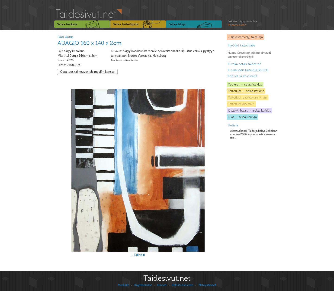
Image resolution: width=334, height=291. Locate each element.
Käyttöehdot (143, 285)
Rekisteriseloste (182, 285)
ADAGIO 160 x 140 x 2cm (89, 43)
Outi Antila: (66, 37)
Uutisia (233, 125)
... (253, 134)
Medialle (123, 285)
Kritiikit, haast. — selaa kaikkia (249, 110)
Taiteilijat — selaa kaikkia (246, 91)
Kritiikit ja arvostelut (242, 76)
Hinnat (162, 285)
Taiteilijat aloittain (241, 104)
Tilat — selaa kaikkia (242, 117)
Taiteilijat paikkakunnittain (247, 97)
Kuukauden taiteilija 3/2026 (248, 70)
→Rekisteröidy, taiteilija (245, 37)
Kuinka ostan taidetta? (244, 64)
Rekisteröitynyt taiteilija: (242, 23)
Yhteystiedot (207, 285)
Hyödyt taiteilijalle (241, 45)
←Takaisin (138, 255)
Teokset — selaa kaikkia (245, 84)
